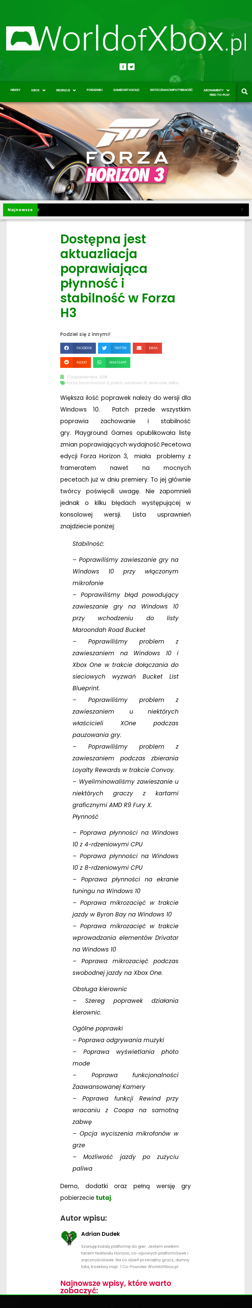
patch (117, 383)
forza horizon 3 (94, 383)
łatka (174, 383)
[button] (78, 348)
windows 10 (135, 383)
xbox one (158, 383)
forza (72, 383)
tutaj (103, 1198)
